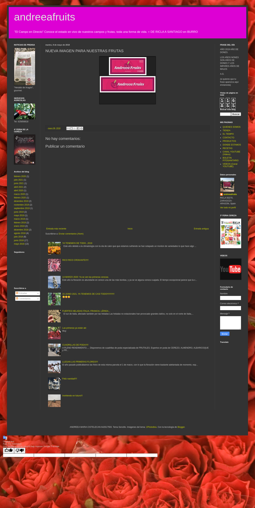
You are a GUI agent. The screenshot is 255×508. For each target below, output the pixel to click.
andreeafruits (44, 17)
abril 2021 (18, 187)
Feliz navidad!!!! (69, 379)
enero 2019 (19, 226)
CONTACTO (228, 137)
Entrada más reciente (56, 228)
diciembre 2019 (21, 201)
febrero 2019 (20, 222)
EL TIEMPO (228, 134)
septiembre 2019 (22, 208)
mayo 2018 (19, 244)
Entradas (21, 293)
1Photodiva (151, 427)
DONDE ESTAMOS (232, 145)
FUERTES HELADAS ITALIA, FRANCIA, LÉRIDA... (86, 311)
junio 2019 (19, 212)
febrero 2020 (20, 197)
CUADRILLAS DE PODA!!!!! (75, 345)
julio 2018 (18, 237)
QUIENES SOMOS (232, 127)
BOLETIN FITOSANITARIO (231, 159)
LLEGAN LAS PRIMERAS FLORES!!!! (80, 362)
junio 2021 (19, 183)
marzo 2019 (19, 219)
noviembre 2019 (21, 205)
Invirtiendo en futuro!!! (72, 395)
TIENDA (226, 130)
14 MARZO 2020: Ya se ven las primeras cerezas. (85, 277)
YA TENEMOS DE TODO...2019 (77, 243)
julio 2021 (18, 180)
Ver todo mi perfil (228, 207)
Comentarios (23, 298)
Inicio (130, 228)
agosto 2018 (20, 233)
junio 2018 (19, 240)
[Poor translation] (19, 450)
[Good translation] (8, 450)
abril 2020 (18, 190)
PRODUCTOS (229, 141)
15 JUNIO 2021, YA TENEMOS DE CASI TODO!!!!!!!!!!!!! (88, 294)
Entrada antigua (201, 228)
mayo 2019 (19, 215)
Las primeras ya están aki (74, 328)
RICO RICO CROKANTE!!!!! (75, 260)
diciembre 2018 (21, 230)
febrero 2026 (20, 176)
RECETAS (227, 148)
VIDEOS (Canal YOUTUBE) (230, 165)
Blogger (181, 427)
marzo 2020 (19, 194)
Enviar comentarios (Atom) (71, 234)
